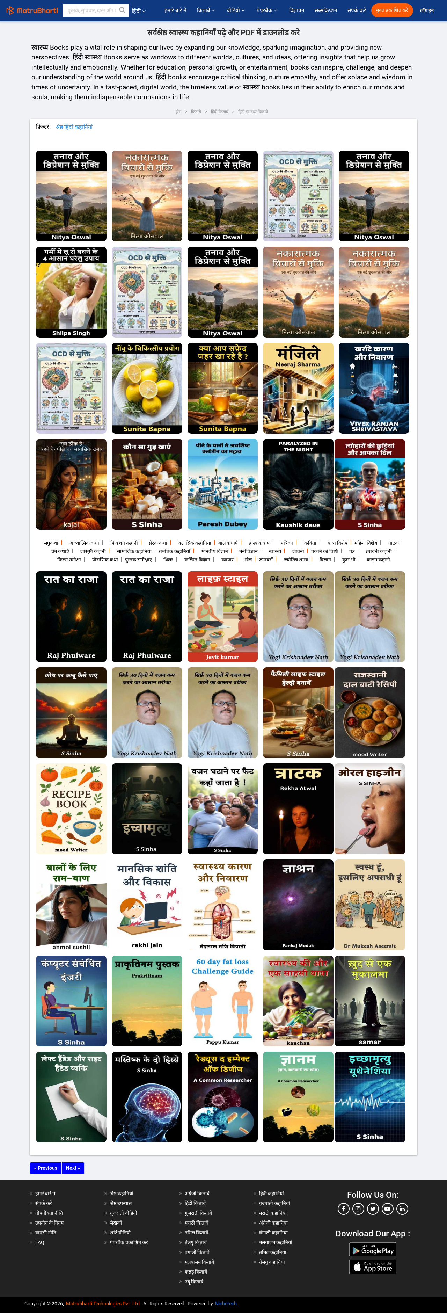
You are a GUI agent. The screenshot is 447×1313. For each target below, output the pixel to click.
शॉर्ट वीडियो (120, 1232)
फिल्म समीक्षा (69, 560)
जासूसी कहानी (93, 551)
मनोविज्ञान (248, 551)
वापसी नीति (45, 1232)
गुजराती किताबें (198, 1213)
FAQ (39, 1242)
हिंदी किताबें (195, 1203)
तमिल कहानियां (272, 1252)
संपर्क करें (356, 10)
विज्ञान (325, 560)
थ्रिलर (168, 560)
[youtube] (388, 1209)
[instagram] (358, 1209)
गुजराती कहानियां (274, 1203)
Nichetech (226, 1303)
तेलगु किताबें (196, 1242)
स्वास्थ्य (275, 551)
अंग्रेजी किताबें (197, 1193)
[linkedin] (402, 1209)
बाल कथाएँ (228, 543)
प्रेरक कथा (158, 543)
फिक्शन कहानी (124, 543)
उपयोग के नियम (49, 1223)
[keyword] (96, 10)
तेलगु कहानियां (272, 1262)
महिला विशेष (365, 543)
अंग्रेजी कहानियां (273, 1223)
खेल (248, 560)
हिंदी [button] (139, 11)
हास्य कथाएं (259, 543)
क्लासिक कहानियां (194, 543)
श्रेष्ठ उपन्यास (121, 1203)
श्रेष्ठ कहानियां (121, 1193)
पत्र (352, 551)
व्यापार (227, 560)
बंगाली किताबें (197, 1252)
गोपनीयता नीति (49, 1213)
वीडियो (236, 10)
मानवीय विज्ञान (214, 551)
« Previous (45, 1168)
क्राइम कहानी (378, 560)
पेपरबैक (268, 10)
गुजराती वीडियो (123, 1213)
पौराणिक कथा (105, 560)
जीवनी (298, 551)
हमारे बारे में (175, 10)
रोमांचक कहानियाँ (174, 551)
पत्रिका (287, 543)
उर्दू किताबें (194, 1281)
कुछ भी (349, 560)
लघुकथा (51, 543)
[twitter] (373, 1209)
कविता (310, 543)
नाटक (393, 543)
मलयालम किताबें (199, 1262)
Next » (73, 1168)
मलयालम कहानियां (275, 1242)
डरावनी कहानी (379, 551)
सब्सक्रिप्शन (326, 10)
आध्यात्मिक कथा (84, 543)
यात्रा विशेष (337, 543)
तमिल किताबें (196, 1232)
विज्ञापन (296, 10)
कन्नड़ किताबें (196, 1272)
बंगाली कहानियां (273, 1232)
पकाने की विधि (324, 551)
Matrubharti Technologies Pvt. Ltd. (104, 1303)
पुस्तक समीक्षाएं (138, 560)
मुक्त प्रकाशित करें (392, 10)
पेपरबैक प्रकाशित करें (129, 1242)
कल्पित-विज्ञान (197, 560)
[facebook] (344, 1209)
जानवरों (266, 560)
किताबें (207, 10)
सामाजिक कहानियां (134, 551)
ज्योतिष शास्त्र (296, 560)
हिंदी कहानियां (271, 1193)
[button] (122, 10)
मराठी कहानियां (273, 1213)
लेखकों (116, 1223)
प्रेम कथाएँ (60, 551)
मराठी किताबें (196, 1223)
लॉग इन (427, 10)
